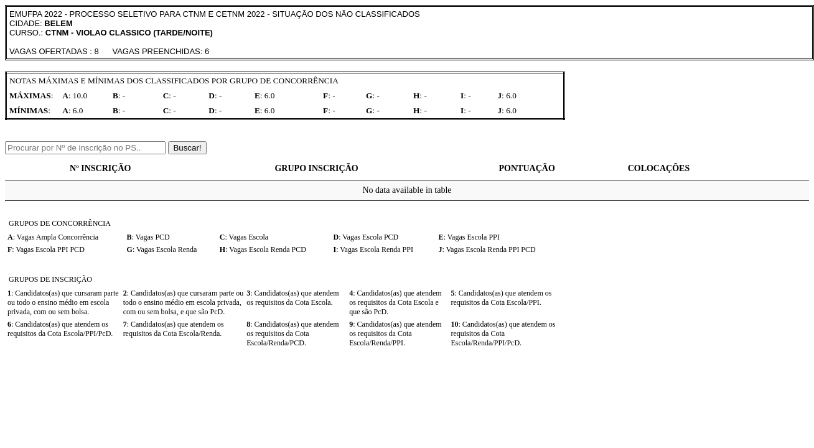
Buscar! (187, 147)
